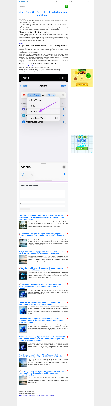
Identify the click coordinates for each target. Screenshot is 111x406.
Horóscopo (84, 1)
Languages (77, 1)
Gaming (63, 1)
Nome (22, 200)
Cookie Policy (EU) (50, 395)
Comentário (23, 189)
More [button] (90, 1)
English (71, 1)
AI (67, 1)
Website (22, 204)
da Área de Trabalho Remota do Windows (57, 34)
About (20, 395)
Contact (25, 395)
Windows (58, 1)
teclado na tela (29, 66)
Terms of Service (40, 395)
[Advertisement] (81, 44)
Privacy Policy (31, 395)
